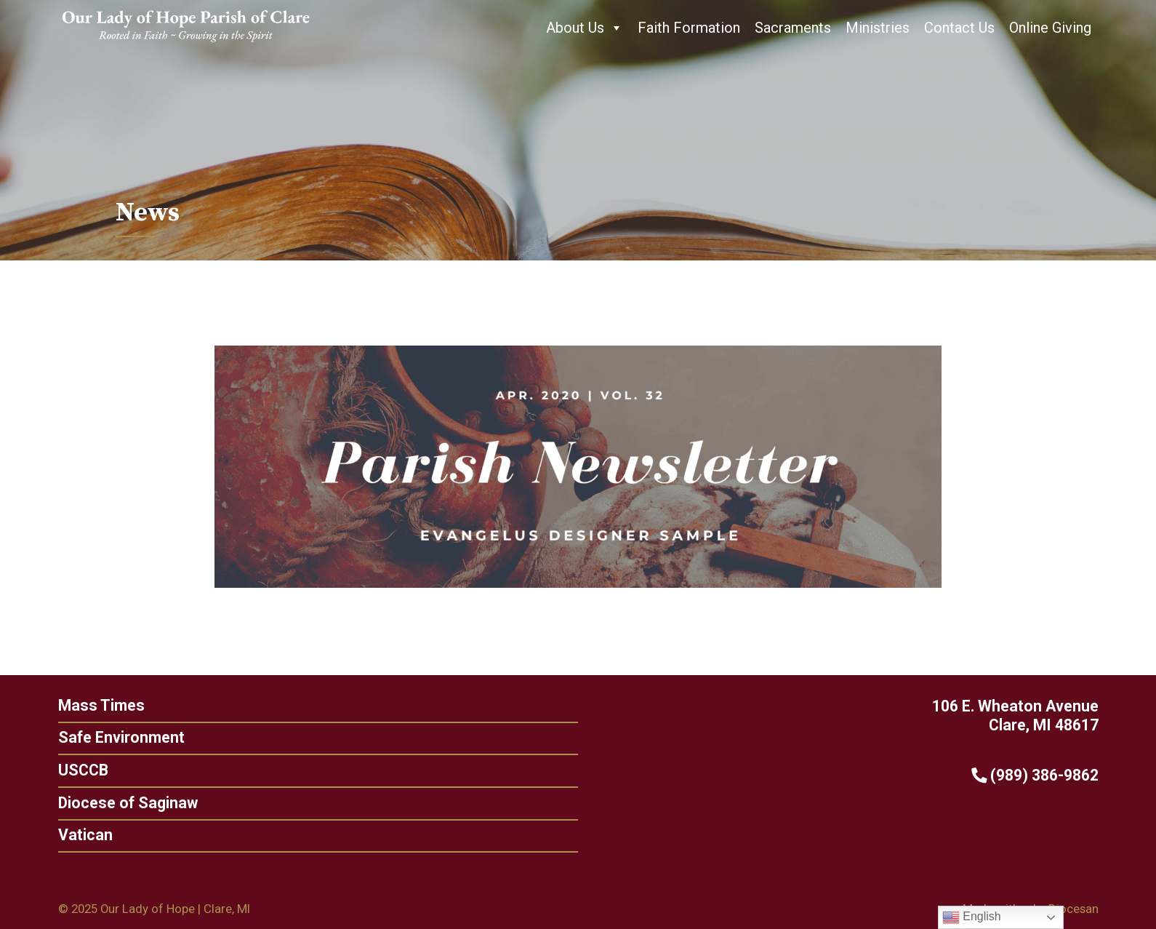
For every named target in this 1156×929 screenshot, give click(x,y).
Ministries (878, 27)
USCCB (77, 770)
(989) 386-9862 (1040, 775)
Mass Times (95, 705)
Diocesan (1073, 908)
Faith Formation (689, 27)
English (971, 917)
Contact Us (959, 27)
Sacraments (793, 27)
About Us (584, 27)
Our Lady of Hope (147, 908)
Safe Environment (115, 737)
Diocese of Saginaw (122, 802)
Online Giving (1050, 27)
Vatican (79, 834)
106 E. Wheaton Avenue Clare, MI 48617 (1020, 716)
